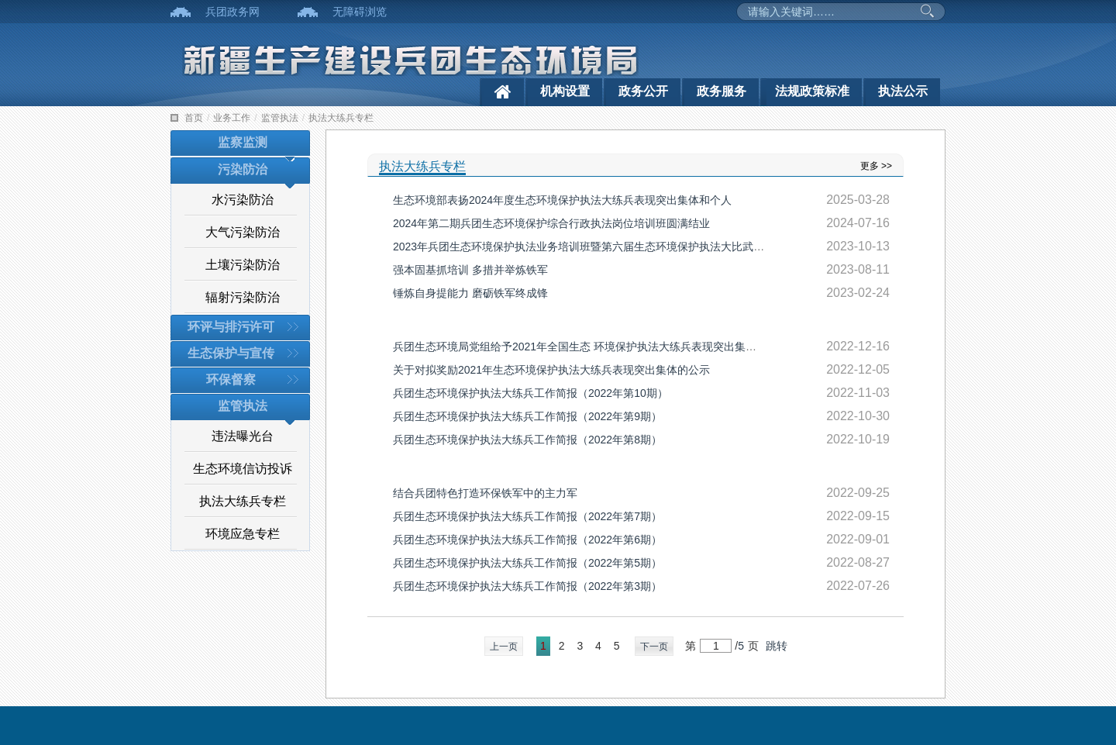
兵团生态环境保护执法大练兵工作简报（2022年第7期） (527, 516)
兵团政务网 (232, 11)
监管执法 (279, 117)
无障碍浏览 (359, 11)
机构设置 (565, 91)
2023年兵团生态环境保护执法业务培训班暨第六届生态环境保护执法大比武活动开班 (595, 246)
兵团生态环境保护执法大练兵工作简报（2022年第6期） (527, 539)
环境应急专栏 (242, 533)
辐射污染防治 (242, 297)
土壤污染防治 (242, 264)
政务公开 (643, 91)
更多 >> (876, 165)
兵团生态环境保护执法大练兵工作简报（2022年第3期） (527, 586)
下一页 (654, 646)
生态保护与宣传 (231, 353)
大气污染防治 (242, 232)
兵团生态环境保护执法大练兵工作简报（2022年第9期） (527, 416)
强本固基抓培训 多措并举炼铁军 (470, 270)
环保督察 (231, 379)
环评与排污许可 (231, 326)
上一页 (504, 646)
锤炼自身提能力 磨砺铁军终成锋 (470, 293)
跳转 (776, 646)
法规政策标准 (812, 91)
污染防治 (242, 169)
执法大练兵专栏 (341, 117)
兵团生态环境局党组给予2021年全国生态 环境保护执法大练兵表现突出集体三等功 (591, 346)
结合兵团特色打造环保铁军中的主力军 (485, 493)
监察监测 (242, 142)
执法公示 (903, 91)
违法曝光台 (243, 436)
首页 (193, 117)
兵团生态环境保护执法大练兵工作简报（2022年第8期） (527, 439)
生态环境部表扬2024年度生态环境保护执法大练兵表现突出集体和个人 (562, 200)
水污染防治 (243, 199)
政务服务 (721, 91)
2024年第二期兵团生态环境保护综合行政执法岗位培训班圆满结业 (551, 223)
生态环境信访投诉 (242, 468)
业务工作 (231, 117)
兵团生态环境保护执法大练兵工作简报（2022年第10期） (530, 393)
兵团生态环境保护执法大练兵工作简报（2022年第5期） (527, 563)
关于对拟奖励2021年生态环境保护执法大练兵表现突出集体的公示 (551, 370)
